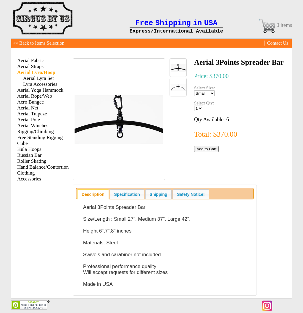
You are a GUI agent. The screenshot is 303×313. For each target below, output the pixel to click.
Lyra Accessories (40, 84)
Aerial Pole (28, 119)
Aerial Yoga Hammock (40, 90)
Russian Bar (29, 155)
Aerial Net (27, 108)
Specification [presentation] (127, 194)
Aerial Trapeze (32, 114)
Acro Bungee (30, 102)
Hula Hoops (29, 149)
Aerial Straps (30, 66)
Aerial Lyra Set (38, 78)
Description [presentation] (93, 194)
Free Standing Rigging (40, 137)
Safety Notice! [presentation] (190, 194)
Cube (22, 143)
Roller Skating (31, 161)
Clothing (26, 173)
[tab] (93, 194)
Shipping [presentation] (158, 194)
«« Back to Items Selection (38, 43)
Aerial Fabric (30, 60)
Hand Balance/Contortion (43, 167)
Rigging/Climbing (35, 131)
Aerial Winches (32, 125)
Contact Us (277, 43)
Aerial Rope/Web (34, 96)
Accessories (29, 179)
